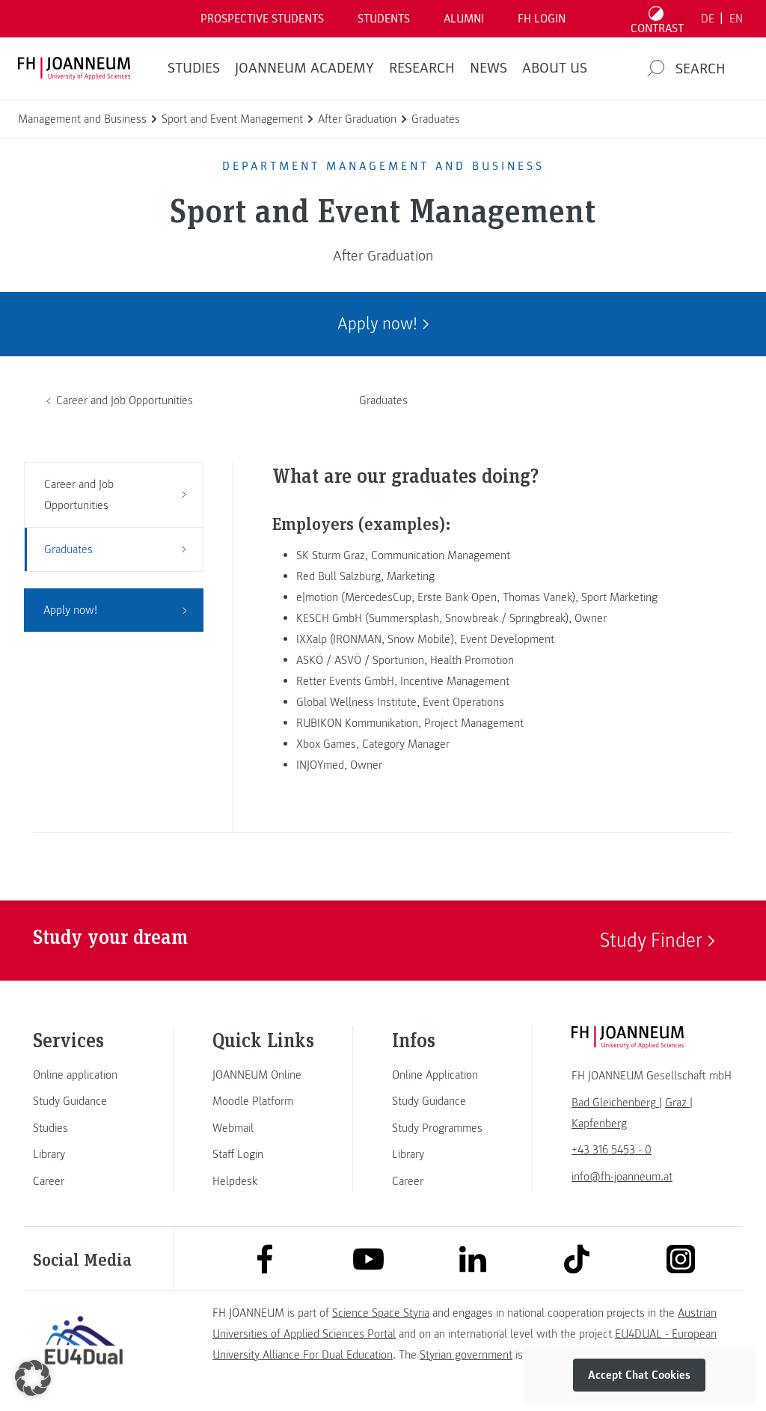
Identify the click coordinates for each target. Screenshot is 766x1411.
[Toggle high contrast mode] (657, 18)
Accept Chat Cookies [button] (639, 1375)
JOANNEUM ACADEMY (304, 68)
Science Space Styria (380, 1312)
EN (736, 18)
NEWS (488, 68)
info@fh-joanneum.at (622, 1176)
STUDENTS (384, 18)
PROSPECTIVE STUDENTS (262, 18)
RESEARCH (422, 68)
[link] (84, 1074)
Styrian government (466, 1354)
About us (554, 68)
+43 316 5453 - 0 (612, 1149)
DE (707, 18)
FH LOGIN (542, 18)
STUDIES (194, 68)
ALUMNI (464, 18)
